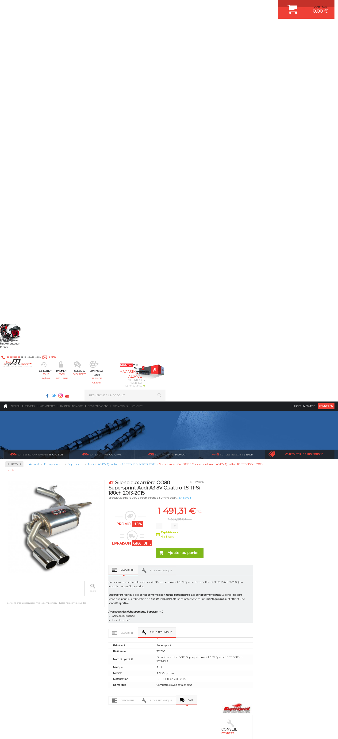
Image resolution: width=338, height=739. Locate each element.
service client (189, 27)
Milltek (16, 171)
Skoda (16, 395)
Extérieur (100, 613)
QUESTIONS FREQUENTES (274, 613)
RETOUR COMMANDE (270, 601)
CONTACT (17, 730)
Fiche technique (229, 203)
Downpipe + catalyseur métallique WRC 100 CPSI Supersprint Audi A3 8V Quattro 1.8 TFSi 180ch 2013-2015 (103, 469)
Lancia (16, 316)
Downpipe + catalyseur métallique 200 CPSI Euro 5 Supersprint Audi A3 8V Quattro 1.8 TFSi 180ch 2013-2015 (167, 469)
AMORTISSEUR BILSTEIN (193, 572)
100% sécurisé (121, 27)
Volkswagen (19, 417)
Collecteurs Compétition (32, 141)
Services (30, 38)
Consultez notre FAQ (45, 693)
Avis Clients (315, 716)
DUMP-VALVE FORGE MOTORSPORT (200, 613)
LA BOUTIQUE (13, 614)
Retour (84, 96)
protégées (254, 520)
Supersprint (21, 201)
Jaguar (16, 299)
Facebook (216, 6)
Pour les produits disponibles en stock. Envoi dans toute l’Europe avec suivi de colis (28, 532)
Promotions (120, 38)
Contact (137, 38)
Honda (16, 288)
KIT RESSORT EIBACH (191, 607)
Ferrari (16, 271)
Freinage (99, 601)
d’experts (143, 520)
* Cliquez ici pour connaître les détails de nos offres (202, 663)
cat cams (102, 87)
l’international (309, 520)
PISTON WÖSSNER (189, 584)
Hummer (17, 293)
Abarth (16, 214)
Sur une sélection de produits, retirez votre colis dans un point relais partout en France (193, 536)
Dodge (16, 265)
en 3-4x (88, 520)
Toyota (16, 411)
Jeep (15, 305)
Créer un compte (304, 38)
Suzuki (16, 406)
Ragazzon (36, 87)
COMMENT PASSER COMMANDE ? (278, 584)
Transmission (103, 589)
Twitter (223, 6)
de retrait (198, 524)
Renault (17, 383)
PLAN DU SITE (64, 730)
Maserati (17, 333)
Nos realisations (98, 38)
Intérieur (100, 619)
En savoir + (253, 130)
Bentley (17, 237)
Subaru (16, 400)
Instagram (229, 6)
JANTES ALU (185, 595)
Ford (15, 282)
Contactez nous (36, 681)
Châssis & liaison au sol (110, 595)
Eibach (232, 87)
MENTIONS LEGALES (36, 730)
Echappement (103, 584)
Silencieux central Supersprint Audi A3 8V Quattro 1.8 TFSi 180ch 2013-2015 (295, 469)
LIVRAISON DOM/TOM (271, 607)
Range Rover (20, 378)
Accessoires (21, 126)
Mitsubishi (18, 350)
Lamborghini (20, 310)
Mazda (16, 338)
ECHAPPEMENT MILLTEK (193, 589)
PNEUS (182, 601)
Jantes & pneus (104, 607)
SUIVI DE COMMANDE (271, 595)
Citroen (16, 254)
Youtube (236, 6)
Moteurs (99, 572)
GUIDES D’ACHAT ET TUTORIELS (277, 619)
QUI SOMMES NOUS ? (17, 608)
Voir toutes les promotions (304, 86)
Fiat (14, 276)
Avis (258, 351)
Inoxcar (17, 156)
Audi (15, 231)
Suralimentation (105, 578)
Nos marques (47, 38)
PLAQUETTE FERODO (190, 578)
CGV (51, 730)
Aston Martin (20, 226)
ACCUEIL (4, 730)
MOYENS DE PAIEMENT (272, 589)
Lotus (15, 327)
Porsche (17, 372)
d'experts (155, 27)
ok (158, 659)
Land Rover (19, 321)
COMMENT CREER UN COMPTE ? (278, 578)
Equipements (102, 625)
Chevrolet (18, 248)
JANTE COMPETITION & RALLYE (197, 619)
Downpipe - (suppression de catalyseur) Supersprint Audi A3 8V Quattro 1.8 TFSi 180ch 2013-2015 (231, 469)
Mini (15, 344)
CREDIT (78, 730)
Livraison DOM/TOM (71, 38)
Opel (15, 361)
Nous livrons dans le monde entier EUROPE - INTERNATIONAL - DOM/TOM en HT (303, 532)
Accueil (15, 38)
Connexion (326, 38)
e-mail (107, 6)
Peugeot (17, 366)
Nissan (16, 355)
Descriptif (195, 202)
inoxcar (167, 87)
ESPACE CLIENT (267, 572)
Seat (15, 389)
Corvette (17, 259)
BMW (15, 243)
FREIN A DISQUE (187, 625)
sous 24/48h (88, 27)
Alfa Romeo (19, 220)
